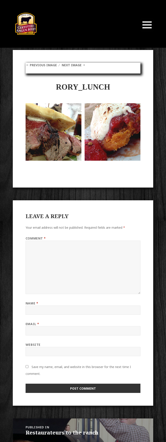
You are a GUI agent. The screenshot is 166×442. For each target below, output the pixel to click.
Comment (36, 238)
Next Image (72, 65)
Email (32, 324)
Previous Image (43, 65)
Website (33, 345)
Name (32, 303)
